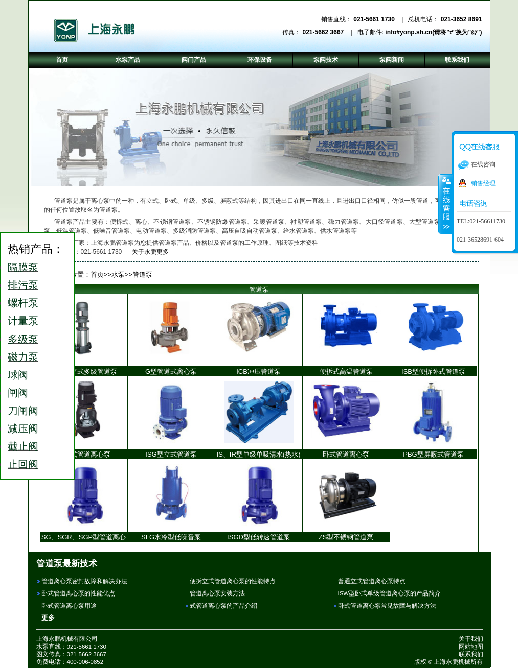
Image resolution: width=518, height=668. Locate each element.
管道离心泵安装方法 (217, 593)
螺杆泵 (23, 302)
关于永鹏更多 (146, 251)
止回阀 (23, 464)
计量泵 (23, 320)
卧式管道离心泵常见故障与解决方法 (387, 606)
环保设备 (259, 59)
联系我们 (471, 654)
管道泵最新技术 (66, 563)
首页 (97, 274)
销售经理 (483, 183)
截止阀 (23, 446)
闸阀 (18, 392)
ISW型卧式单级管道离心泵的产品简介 (389, 593)
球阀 (18, 374)
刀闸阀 (23, 410)
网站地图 (471, 646)
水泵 (118, 274)
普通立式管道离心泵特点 (372, 581)
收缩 (445, 204)
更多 (48, 618)
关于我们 (471, 639)
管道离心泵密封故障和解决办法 (84, 581)
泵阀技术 (325, 59)
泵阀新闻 (391, 59)
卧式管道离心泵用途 (69, 606)
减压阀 (23, 428)
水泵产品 (128, 59)
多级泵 (23, 339)
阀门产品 (194, 59)
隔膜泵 (23, 267)
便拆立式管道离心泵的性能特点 (233, 581)
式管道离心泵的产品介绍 (223, 606)
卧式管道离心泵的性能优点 (78, 593)
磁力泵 (23, 357)
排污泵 (23, 285)
